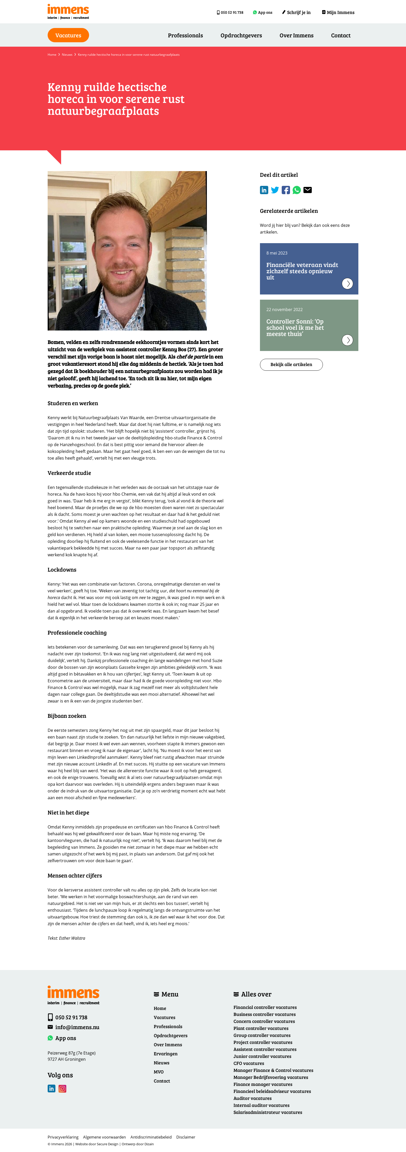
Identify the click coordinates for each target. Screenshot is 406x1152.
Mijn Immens (338, 12)
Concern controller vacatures (264, 1021)
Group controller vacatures (262, 1035)
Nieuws (67, 54)
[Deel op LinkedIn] (264, 190)
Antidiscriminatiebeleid (151, 1137)
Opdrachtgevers (241, 35)
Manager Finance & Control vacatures (273, 1070)
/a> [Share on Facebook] (286, 190)
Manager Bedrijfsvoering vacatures (271, 1077)
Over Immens (297, 35)
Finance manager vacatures (263, 1084)
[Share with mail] (307, 190)
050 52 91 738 (225, 12)
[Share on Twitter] (275, 190)
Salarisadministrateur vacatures (268, 1112)
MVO (159, 1072)
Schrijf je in (296, 12)
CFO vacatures (249, 1063)
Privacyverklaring (63, 1137)
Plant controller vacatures (261, 1028)
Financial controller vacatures (265, 1007)
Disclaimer (185, 1137)
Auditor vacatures (253, 1098)
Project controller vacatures (263, 1042)
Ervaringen (166, 1053)
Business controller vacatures (265, 1014)
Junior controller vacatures (262, 1056)
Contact (341, 35)
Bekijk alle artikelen (291, 364)
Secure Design (107, 1144)
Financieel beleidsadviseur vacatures (272, 1091)
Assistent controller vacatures (265, 1049)
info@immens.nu (77, 1027)
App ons (263, 12)
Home (52, 54)
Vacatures (164, 1017)
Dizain (149, 1144)
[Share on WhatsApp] (297, 190)
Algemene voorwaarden (104, 1137)
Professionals (185, 35)
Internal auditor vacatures (261, 1105)
